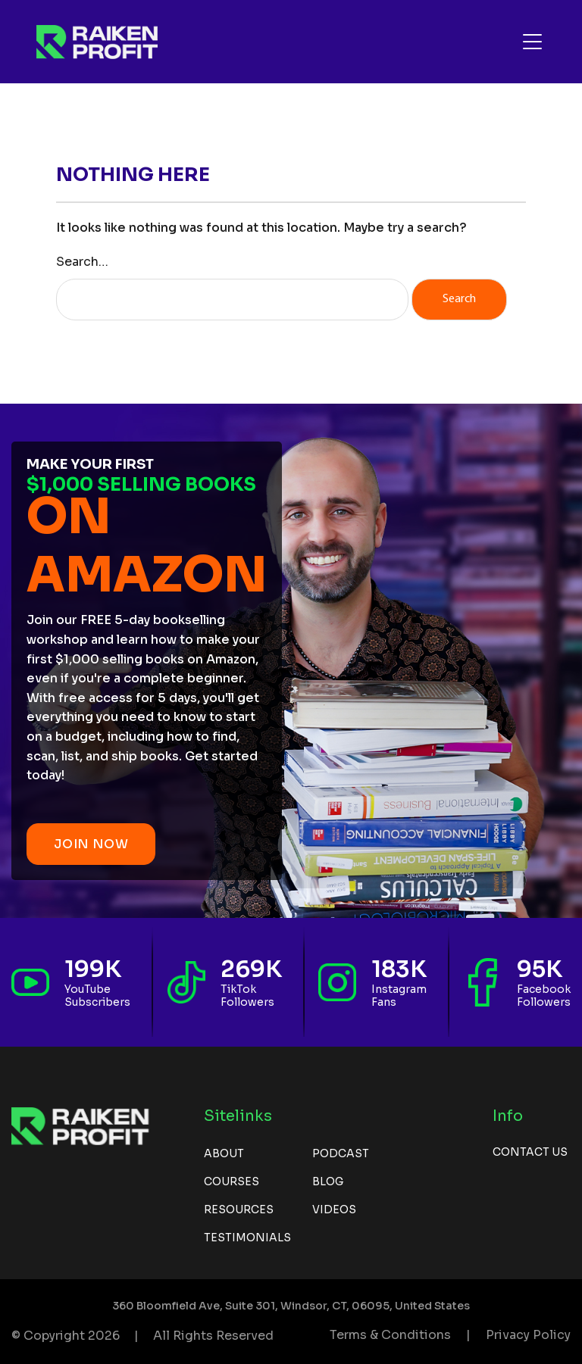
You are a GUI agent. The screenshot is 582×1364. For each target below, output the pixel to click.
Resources (239, 1209)
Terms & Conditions (390, 1335)
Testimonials (247, 1237)
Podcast (340, 1153)
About (224, 1153)
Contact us (530, 1152)
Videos (334, 1209)
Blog (327, 1181)
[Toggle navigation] (532, 41)
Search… (82, 262)
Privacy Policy (528, 1335)
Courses (231, 1181)
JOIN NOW (91, 844)
